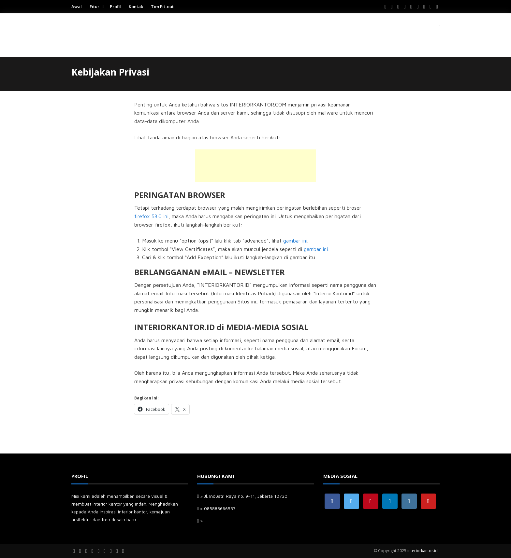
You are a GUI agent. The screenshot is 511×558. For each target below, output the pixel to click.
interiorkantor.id (422, 550)
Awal (76, 6)
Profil (115, 6)
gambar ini (295, 241)
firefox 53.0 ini (151, 216)
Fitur (94, 6)
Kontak (136, 6)
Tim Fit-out (162, 6)
